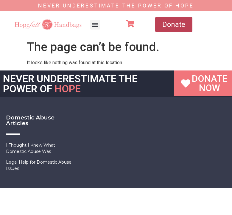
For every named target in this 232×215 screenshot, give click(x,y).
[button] (95, 25)
